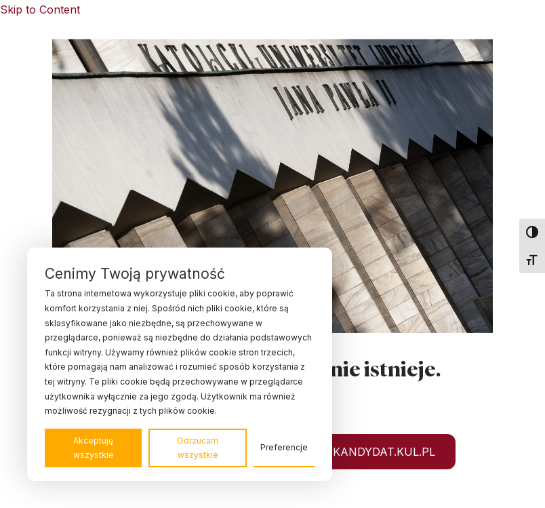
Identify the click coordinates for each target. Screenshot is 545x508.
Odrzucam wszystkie (197, 448)
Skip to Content (40, 9)
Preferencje (284, 447)
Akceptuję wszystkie (93, 448)
